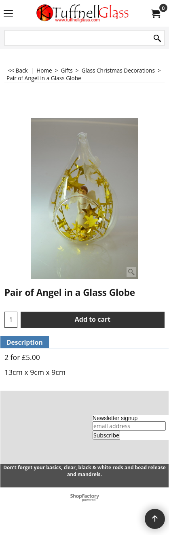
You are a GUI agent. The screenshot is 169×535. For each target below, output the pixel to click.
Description (24, 342)
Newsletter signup (115, 418)
